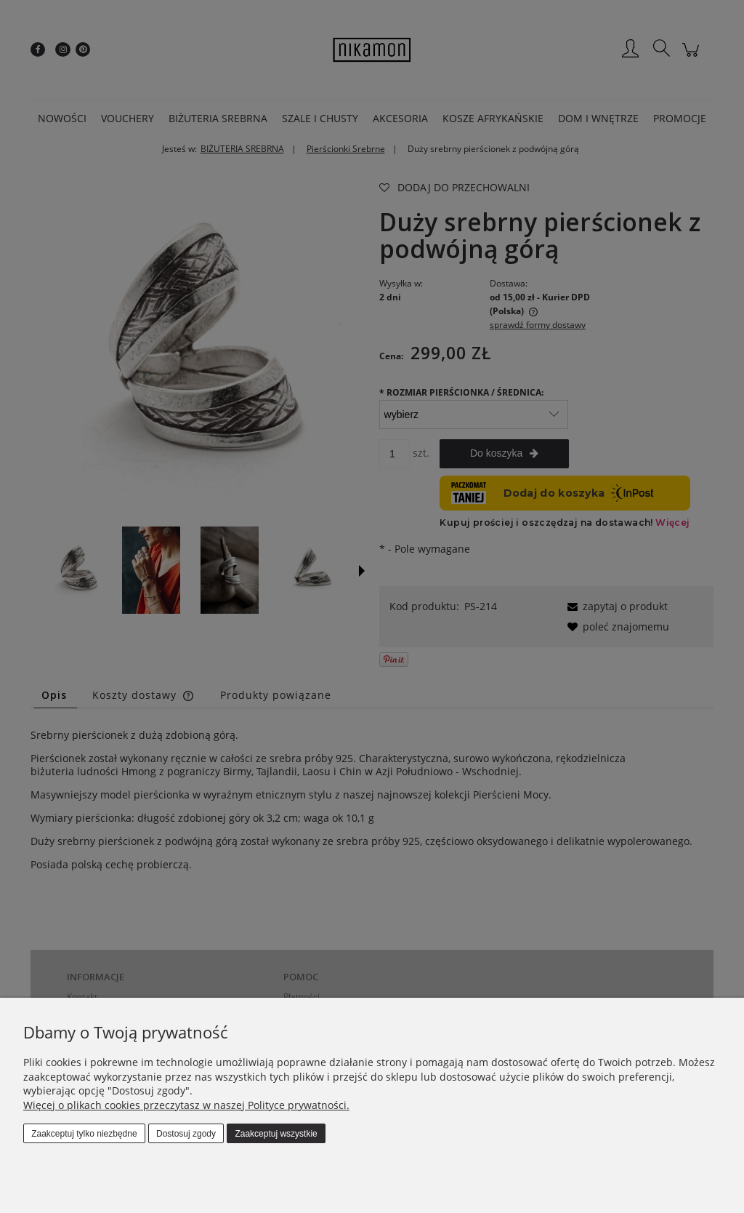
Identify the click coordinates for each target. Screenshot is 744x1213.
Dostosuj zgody (186, 1134)
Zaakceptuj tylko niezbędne (84, 1134)
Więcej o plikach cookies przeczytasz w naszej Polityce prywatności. (186, 1105)
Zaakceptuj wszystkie (276, 1134)
